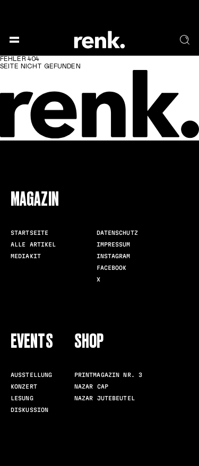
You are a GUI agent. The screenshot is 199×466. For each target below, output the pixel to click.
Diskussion (29, 410)
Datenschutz (117, 233)
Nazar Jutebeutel (104, 398)
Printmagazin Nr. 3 (108, 375)
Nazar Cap (91, 386)
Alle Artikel (33, 244)
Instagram (114, 256)
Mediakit (26, 256)
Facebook (112, 268)
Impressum (114, 244)
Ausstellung (31, 375)
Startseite (29, 233)
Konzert (24, 386)
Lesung (22, 398)
